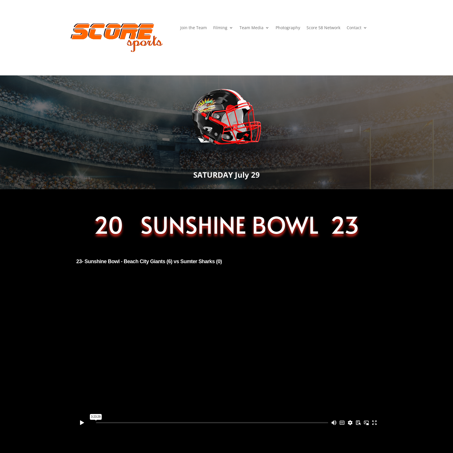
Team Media (251, 28)
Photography (288, 28)
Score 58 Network (323, 28)
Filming (220, 28)
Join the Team (193, 28)
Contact (354, 28)
